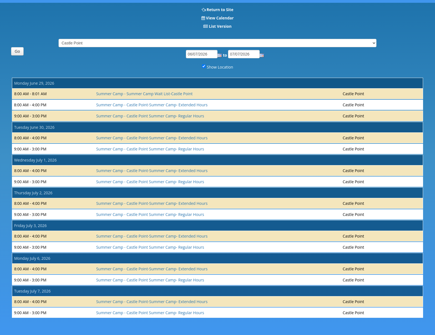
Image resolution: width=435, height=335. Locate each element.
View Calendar (220, 18)
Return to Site (219, 9)
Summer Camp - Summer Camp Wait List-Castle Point (144, 93)
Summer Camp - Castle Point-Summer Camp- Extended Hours (152, 104)
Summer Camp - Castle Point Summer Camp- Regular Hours (150, 116)
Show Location (220, 67)
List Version (220, 26)
